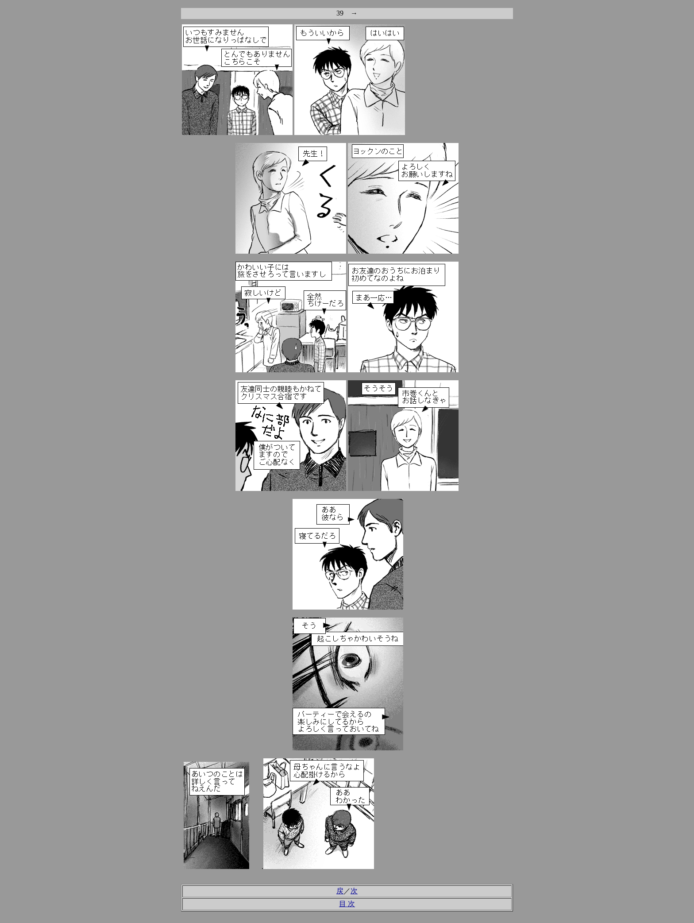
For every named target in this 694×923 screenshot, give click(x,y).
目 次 (347, 904)
